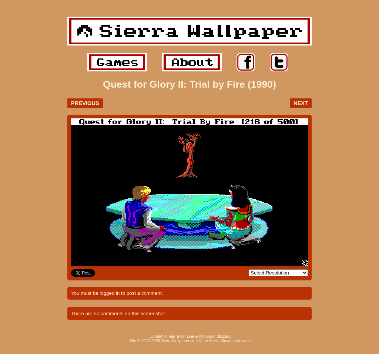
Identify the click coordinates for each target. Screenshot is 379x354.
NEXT (301, 103)
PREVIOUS (85, 103)
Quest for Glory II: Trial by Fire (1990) (189, 84)
